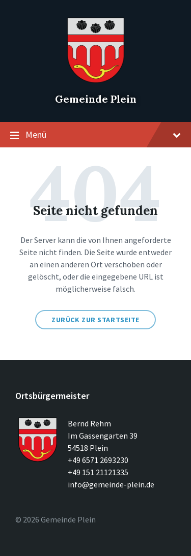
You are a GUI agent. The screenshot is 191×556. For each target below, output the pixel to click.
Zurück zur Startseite (95, 319)
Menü (95, 135)
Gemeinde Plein (96, 98)
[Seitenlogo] (95, 81)
